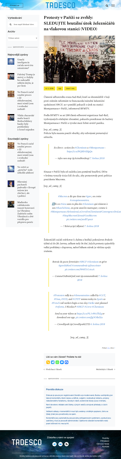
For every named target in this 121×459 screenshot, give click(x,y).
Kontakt (105, 446)
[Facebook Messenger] (62, 362)
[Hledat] (11, 24)
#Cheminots (81, 148)
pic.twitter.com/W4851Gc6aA (80, 269)
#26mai (80, 216)
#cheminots (88, 204)
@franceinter (94, 266)
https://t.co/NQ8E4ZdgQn (79, 151)
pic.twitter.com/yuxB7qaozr (79, 219)
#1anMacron (90, 216)
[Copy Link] (48, 362)
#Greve (87, 307)
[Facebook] (67, 362)
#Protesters (59, 295)
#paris (100, 299)
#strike (91, 303)
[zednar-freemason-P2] (11, 92)
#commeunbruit (80, 266)
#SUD (64, 299)
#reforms (59, 307)
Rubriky (105, 438)
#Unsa (57, 299)
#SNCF (83, 262)
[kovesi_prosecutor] (11, 181)
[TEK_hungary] (11, 202)
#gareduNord (65, 266)
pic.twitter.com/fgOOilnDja (89, 317)
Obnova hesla (103, 444)
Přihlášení (104, 441)
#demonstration (82, 295)
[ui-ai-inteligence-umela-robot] (11, 59)
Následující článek (104, 369)
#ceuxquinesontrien (79, 200)
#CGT (102, 295)
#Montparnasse (96, 148)
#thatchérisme (63, 208)
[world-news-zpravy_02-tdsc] (11, 167)
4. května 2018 (98, 324)
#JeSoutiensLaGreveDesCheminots (83, 212)
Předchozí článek (54, 369)
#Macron (62, 196)
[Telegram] (53, 362)
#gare (88, 196)
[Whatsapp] (58, 362)
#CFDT (76, 299)
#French (56, 303)
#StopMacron (69, 216)
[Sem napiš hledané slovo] (23, 24)
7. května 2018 (97, 158)
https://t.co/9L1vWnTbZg (89, 314)
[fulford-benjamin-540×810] (11, 74)
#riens (63, 204)
